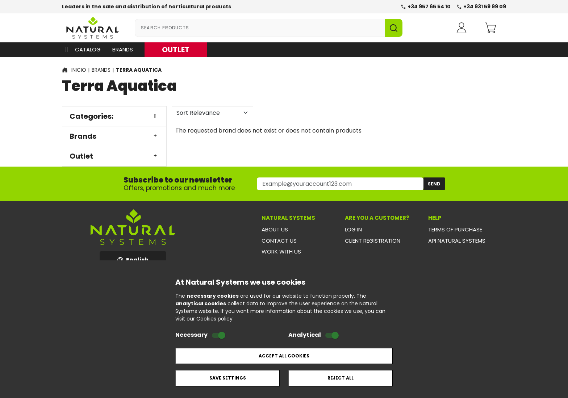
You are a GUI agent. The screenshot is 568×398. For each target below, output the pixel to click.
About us (275, 229)
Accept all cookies (284, 356)
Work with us (281, 251)
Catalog (81, 50)
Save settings (227, 378)
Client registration (372, 240)
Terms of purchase (455, 229)
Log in (353, 229)
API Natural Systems (456, 240)
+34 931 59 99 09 (481, 6)
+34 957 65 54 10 (426, 6)
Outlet (114, 156)
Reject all (340, 378)
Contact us (279, 240)
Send (434, 184)
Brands (122, 49)
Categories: (114, 116)
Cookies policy (214, 318)
